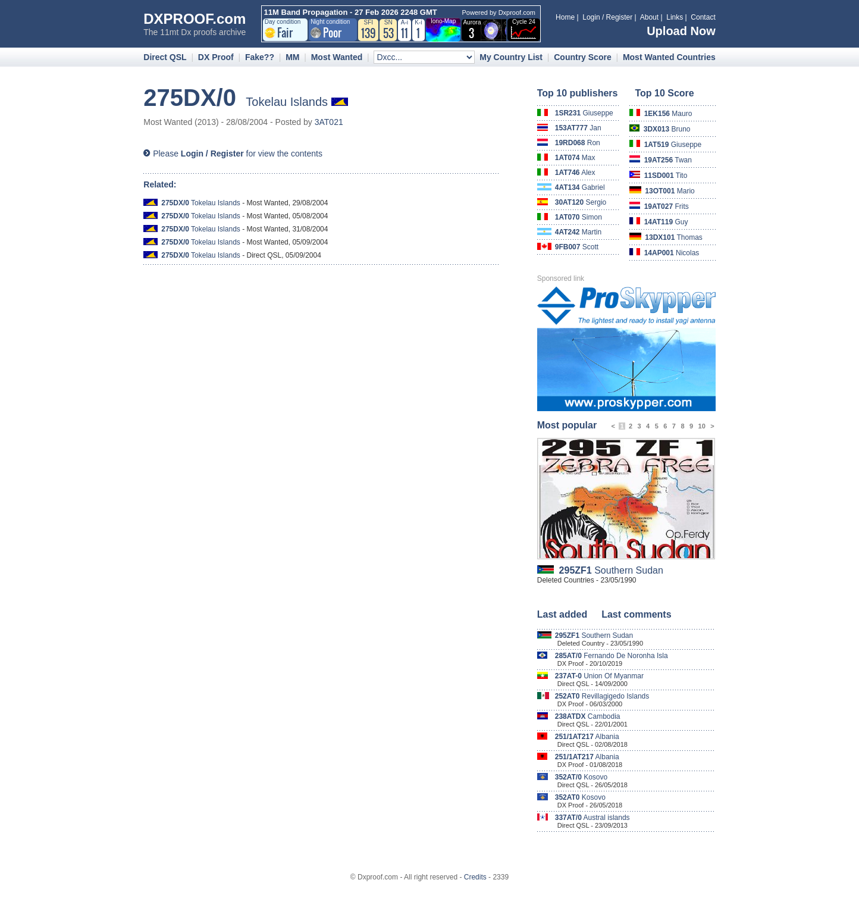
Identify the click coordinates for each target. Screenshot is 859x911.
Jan (578, 128)
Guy (666, 222)
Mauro (668, 113)
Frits (666, 206)
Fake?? (259, 57)
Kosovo (581, 777)
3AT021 (329, 122)
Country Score (582, 57)
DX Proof (216, 57)
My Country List (511, 57)
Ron (577, 143)
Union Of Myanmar (599, 676)
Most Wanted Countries (669, 57)
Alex (575, 172)
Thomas (674, 237)
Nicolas (672, 253)
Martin (578, 232)
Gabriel (580, 187)
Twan (668, 160)
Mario (669, 191)
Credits (475, 877)
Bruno (667, 129)
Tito (666, 175)
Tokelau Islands (200, 203)
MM (292, 57)
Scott (576, 247)
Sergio (581, 202)
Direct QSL (164, 57)
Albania (587, 736)
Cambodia (587, 716)
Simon (578, 217)
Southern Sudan (611, 570)
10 (702, 426)
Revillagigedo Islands (602, 696)
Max (575, 158)
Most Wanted (337, 57)
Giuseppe (584, 113)
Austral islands (592, 817)
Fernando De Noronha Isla (611, 656)
